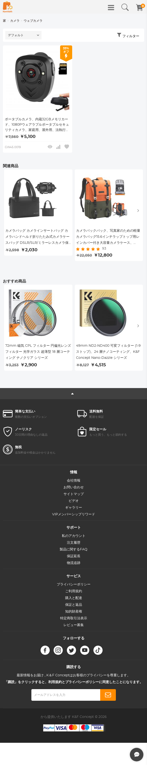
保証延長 (73, 558)
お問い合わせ (73, 489)
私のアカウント (73, 537)
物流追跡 (73, 564)
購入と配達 (73, 599)
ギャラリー (73, 509)
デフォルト (16, 35)
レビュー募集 (73, 626)
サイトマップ (73, 496)
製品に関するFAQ (73, 551)
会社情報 (73, 482)
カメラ (15, 20)
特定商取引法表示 (73, 620)
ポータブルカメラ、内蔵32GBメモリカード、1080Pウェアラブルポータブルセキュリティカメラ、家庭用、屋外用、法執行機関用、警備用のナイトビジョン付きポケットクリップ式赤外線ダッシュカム (37, 125)
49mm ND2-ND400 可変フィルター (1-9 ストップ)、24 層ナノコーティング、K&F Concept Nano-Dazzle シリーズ (108, 353)
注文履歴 (73, 544)
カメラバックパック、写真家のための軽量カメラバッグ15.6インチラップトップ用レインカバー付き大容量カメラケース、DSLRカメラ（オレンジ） (108, 238)
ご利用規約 (73, 593)
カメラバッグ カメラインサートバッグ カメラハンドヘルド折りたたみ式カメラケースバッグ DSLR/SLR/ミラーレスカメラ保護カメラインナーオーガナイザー (37, 238)
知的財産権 (73, 613)
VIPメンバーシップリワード (73, 516)
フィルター (130, 36)
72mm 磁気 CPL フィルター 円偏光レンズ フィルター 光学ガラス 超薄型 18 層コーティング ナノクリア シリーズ (38, 353)
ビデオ (74, 502)
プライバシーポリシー (74, 586)
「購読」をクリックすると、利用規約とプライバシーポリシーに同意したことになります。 (73, 684)
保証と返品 (73, 606)
